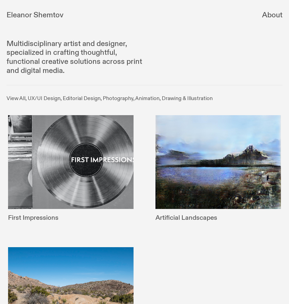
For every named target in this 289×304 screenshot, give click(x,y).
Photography (118, 98)
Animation (147, 98)
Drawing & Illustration (187, 98)
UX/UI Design (44, 98)
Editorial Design (82, 98)
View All (16, 98)
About (272, 15)
